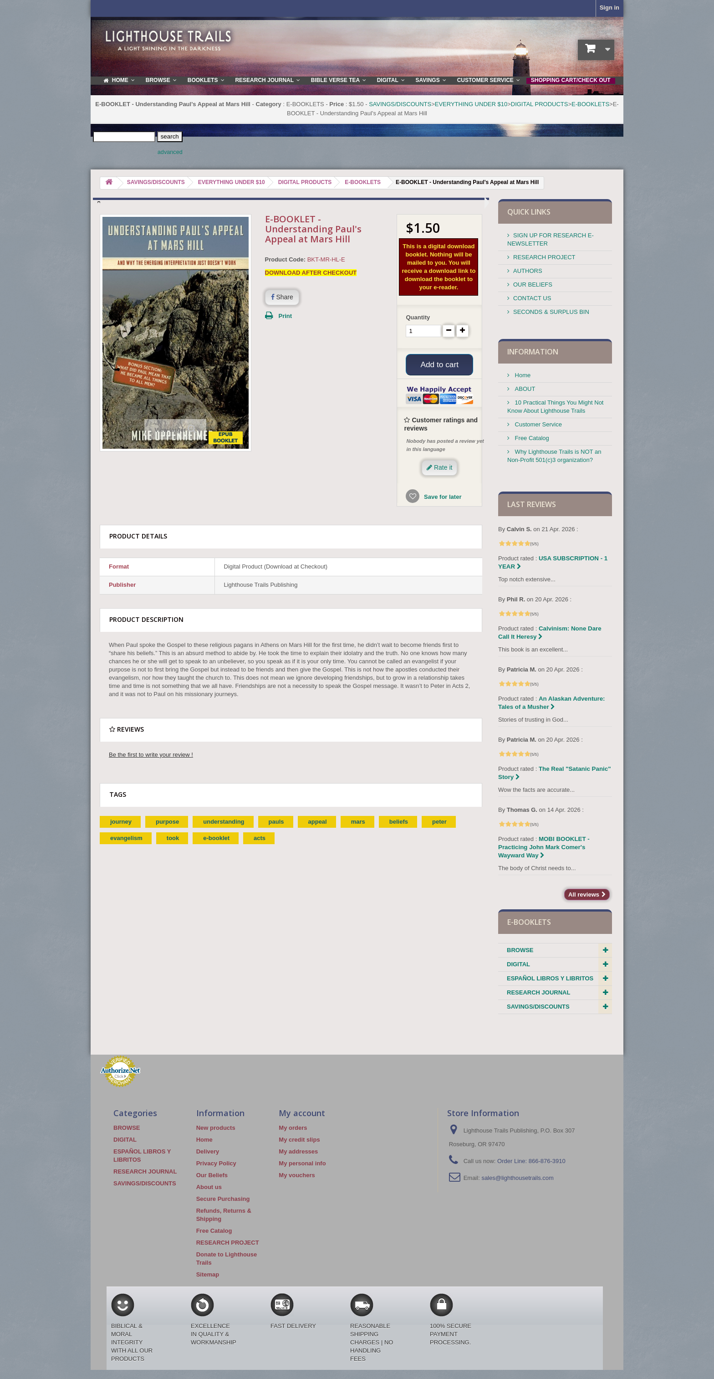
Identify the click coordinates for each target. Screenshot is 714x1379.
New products (215, 1127)
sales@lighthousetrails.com (517, 1177)
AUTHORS (527, 270)
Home (521, 375)
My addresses (298, 1151)
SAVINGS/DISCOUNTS (400, 104)
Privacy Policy (216, 1163)
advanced (170, 152)
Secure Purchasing (223, 1198)
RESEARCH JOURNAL (538, 992)
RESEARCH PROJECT (544, 257)
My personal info (302, 1163)
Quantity (418, 317)
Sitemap (207, 1274)
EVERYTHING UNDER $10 (471, 104)
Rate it (439, 468)
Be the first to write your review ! (151, 756)
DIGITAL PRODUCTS (539, 104)
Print (285, 316)
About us (209, 1187)
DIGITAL (518, 964)
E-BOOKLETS (590, 104)
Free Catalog (531, 438)
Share (282, 297)
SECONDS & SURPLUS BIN (551, 311)
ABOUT (524, 388)
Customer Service (537, 424)
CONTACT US (532, 298)
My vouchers (297, 1175)
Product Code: (285, 259)
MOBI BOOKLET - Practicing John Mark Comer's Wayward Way (544, 847)
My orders (293, 1127)
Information (532, 352)
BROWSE (520, 950)
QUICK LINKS (529, 212)
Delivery (207, 1151)
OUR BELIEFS (532, 284)
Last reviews (531, 504)
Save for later (441, 498)
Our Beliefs (212, 1175)
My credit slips (299, 1139)
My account (302, 1112)
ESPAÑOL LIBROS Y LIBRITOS (550, 978)
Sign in (609, 7)
